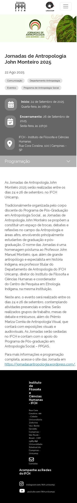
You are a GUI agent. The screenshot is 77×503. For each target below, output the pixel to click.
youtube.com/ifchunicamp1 (41, 492)
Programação (17, 161)
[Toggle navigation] (65, 6)
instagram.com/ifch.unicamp (40, 485)
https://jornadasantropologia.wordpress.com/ (40, 364)
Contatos (33, 461)
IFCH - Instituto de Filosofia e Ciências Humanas (44, 139)
